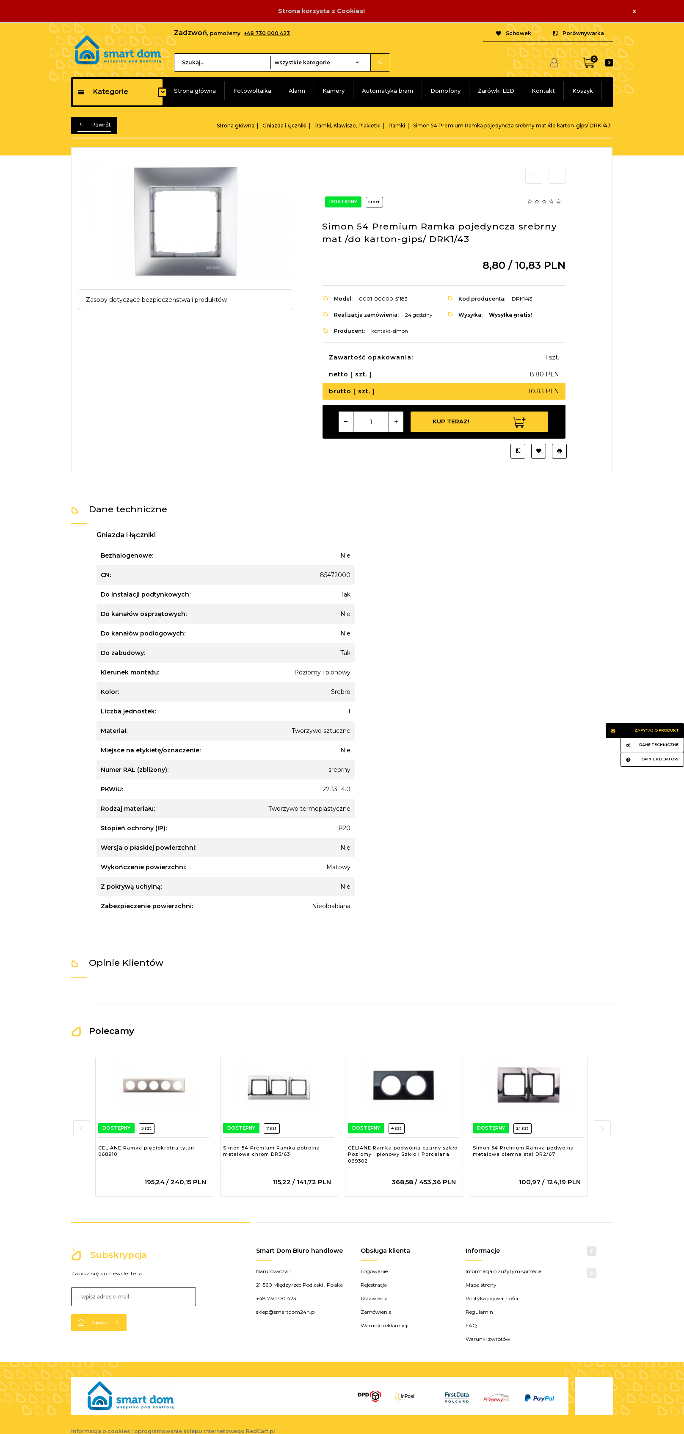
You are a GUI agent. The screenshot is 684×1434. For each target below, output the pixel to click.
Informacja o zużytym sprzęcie (503, 1271)
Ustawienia (374, 1298)
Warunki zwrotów (488, 1339)
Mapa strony (481, 1285)
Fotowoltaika (252, 90)
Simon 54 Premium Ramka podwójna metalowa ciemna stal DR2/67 (523, 1151)
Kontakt (543, 90)
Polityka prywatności (492, 1298)
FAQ (471, 1325)
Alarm (297, 90)
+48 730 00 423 (276, 1298)
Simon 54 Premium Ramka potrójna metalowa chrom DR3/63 (271, 1151)
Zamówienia (376, 1312)
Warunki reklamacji (384, 1325)
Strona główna (195, 90)
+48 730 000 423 (267, 33)
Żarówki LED (496, 90)
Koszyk (582, 90)
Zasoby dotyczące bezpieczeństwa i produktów (156, 300)
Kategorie (102, 92)
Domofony (445, 90)
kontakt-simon (389, 331)
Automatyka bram (387, 90)
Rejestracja (374, 1285)
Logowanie (374, 1271)
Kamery (334, 90)
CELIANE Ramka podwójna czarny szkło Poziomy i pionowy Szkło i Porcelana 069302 (403, 1154)
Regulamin (479, 1312)
